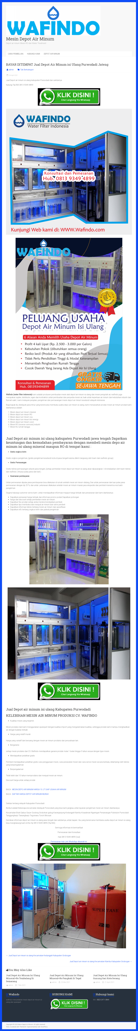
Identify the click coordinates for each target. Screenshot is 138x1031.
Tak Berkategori (27, 70)
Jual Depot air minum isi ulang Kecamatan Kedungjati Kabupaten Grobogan (38, 955)
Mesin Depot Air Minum (30, 39)
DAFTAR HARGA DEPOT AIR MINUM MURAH (30, 794)
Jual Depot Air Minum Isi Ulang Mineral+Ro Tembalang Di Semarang (23, 978)
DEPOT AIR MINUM (52, 54)
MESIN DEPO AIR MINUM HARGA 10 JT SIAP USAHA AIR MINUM (39, 789)
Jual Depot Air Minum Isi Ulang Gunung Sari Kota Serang (110, 977)
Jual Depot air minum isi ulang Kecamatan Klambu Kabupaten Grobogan (101, 961)
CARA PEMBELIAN (15, 54)
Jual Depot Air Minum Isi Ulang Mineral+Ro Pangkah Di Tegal (66, 977)
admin (11, 70)
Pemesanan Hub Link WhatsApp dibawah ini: (69, 841)
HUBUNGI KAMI (33, 54)
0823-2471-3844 (103, 1000)
